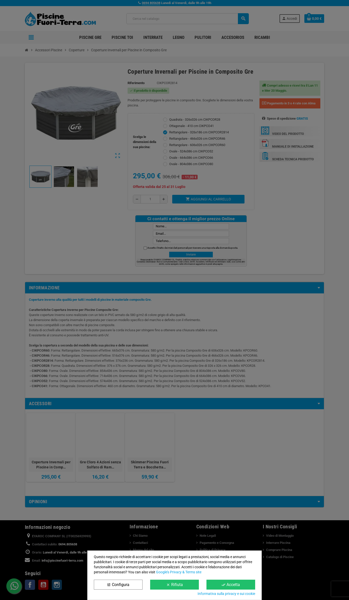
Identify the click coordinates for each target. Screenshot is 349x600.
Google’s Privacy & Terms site (178, 572)
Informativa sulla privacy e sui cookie (226, 594)
